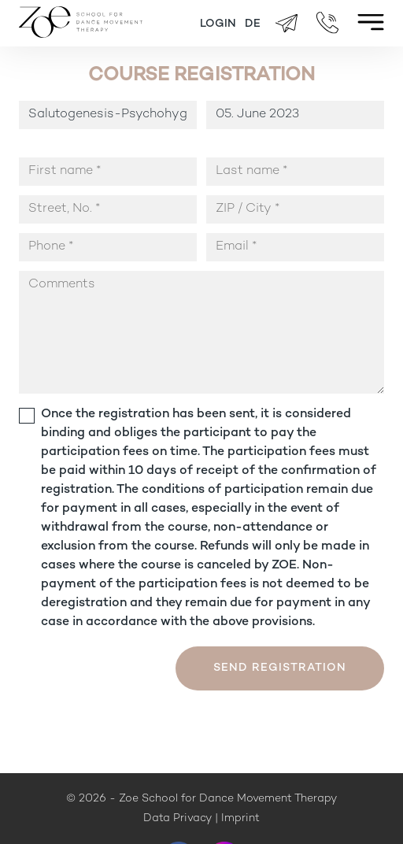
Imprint (240, 818)
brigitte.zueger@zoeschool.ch (286, 23)
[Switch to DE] (253, 24)
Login (218, 24)
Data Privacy (177, 818)
